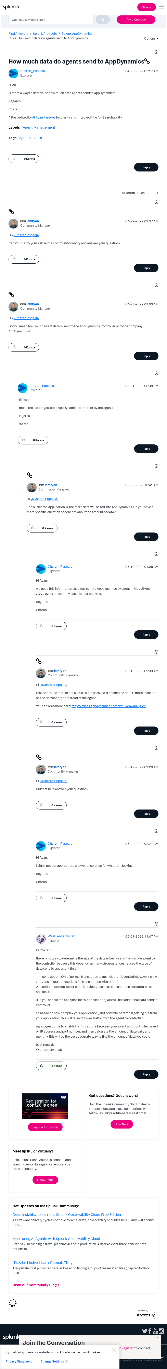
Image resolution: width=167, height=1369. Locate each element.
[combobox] (59, 19)
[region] (59, 1357)
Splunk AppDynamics (77, 33)
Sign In (146, 7)
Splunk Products (45, 33)
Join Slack (121, 1124)
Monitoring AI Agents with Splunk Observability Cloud (56, 1238)
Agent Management (39, 127)
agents (25, 138)
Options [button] (148, 38)
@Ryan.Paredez (43, 117)
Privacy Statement (19, 1361)
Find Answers (18, 33)
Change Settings (52, 1361)
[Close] (114, 1350)
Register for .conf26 (45, 1127)
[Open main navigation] (161, 7)
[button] (155, 52)
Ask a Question (136, 19)
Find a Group (45, 1179)
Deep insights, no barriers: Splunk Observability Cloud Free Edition (67, 1214)
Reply (146, 167)
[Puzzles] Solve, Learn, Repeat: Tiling (43, 1262)
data (38, 138)
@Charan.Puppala (25, 235)
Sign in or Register (120, 1348)
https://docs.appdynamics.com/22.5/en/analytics (109, 706)
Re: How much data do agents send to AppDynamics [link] (50, 38)
